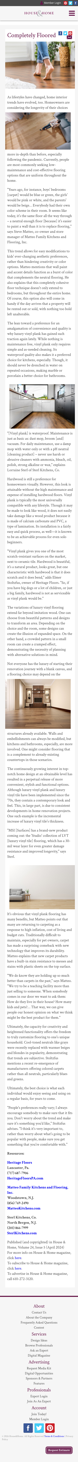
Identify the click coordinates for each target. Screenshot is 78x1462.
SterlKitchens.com (22, 1233)
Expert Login (38, 1396)
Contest (39, 1327)
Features (39, 1383)
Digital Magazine (39, 1355)
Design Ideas (39, 1340)
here (18, 1257)
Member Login (39, 1419)
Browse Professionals (39, 1345)
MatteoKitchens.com (24, 1208)
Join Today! (38, 1414)
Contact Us (39, 1312)
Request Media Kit (39, 1368)
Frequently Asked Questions (39, 1322)
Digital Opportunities (39, 1373)
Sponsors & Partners (39, 1378)
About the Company (39, 1317)
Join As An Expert (39, 1401)
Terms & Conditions (54, 1436)
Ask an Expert (39, 1350)
